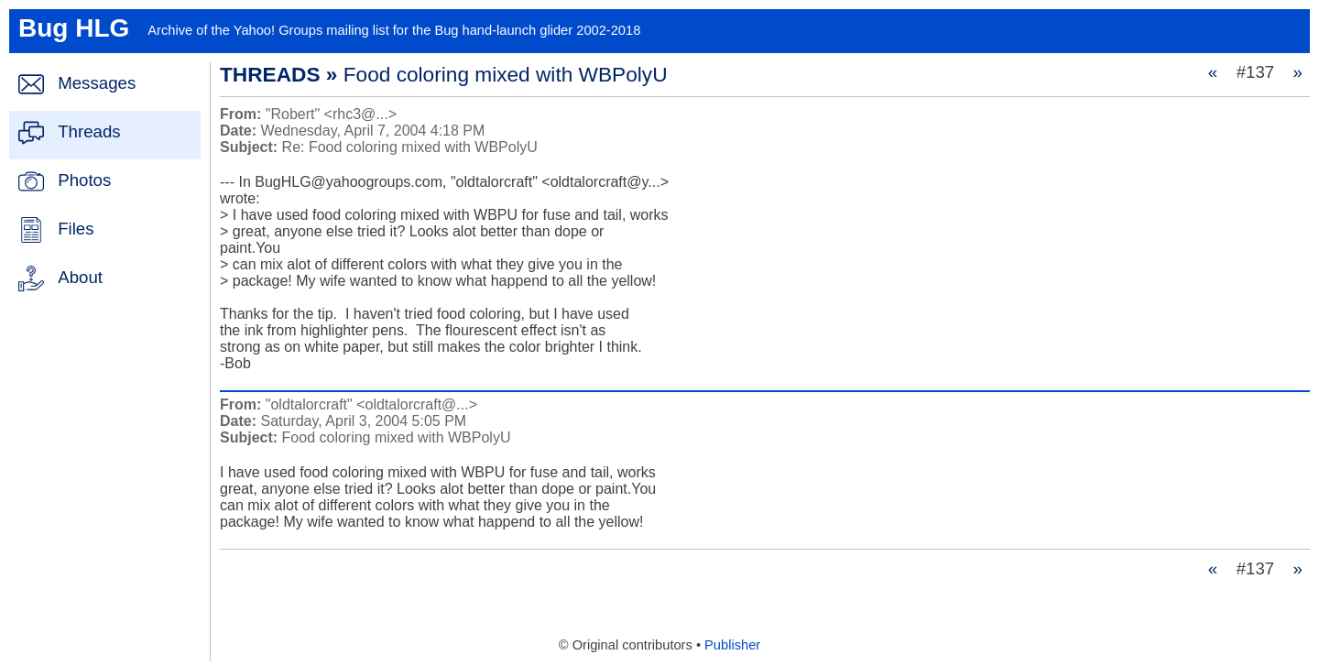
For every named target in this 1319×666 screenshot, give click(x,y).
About (80, 277)
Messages (97, 83)
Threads (89, 131)
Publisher (732, 645)
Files (75, 228)
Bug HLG (73, 28)
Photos (84, 180)
